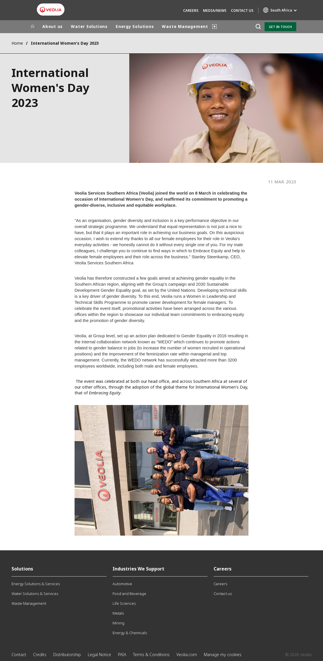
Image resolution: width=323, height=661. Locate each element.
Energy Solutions (135, 26)
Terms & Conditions (151, 654)
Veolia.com (186, 654)
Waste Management (185, 26)
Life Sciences (124, 603)
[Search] (258, 26)
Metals (118, 613)
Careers (190, 10)
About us (52, 26)
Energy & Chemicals (130, 632)
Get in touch (280, 27)
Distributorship (67, 654)
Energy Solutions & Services (36, 583)
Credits (39, 654)
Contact (19, 654)
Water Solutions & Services (35, 593)
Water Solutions (89, 26)
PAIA (122, 654)
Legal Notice (99, 654)
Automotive (122, 583)
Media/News (214, 10)
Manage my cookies (223, 654)
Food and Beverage (129, 593)
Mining (118, 623)
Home (17, 43)
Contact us (242, 10)
